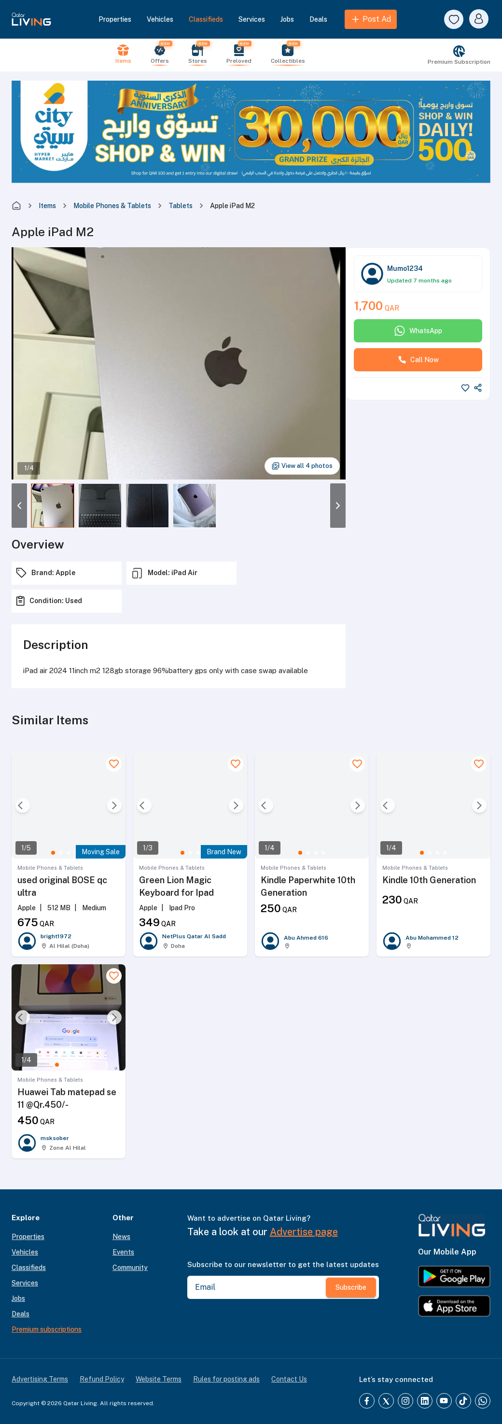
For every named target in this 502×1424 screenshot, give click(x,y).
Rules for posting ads (226, 1379)
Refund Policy (102, 1379)
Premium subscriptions (47, 1329)
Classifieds (206, 19)
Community (130, 1267)
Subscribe (350, 1287)
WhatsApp (418, 331)
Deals (318, 19)
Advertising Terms (40, 1379)
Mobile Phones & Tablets (112, 206)
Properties (114, 19)
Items (47, 206)
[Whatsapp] (482, 1401)
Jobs (287, 19)
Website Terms (158, 1379)
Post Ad (370, 19)
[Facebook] (367, 1401)
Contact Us (289, 1379)
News (121, 1237)
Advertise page (304, 1232)
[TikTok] (463, 1401)
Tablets (180, 206)
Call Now (418, 359)
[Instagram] (405, 1401)
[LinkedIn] (424, 1401)
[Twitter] (386, 1401)
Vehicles (160, 19)
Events (123, 1252)
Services (251, 19)
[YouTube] (444, 1401)
